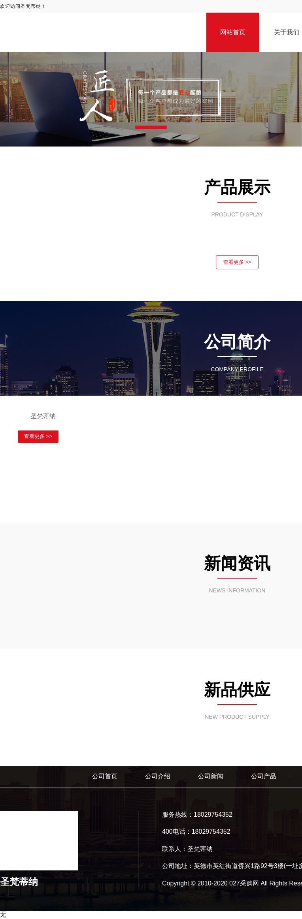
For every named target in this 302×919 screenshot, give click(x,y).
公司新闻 (210, 776)
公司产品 (263, 776)
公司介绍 (157, 776)
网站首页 (232, 32)
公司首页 (104, 776)
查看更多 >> (237, 262)
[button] (151, 127)
